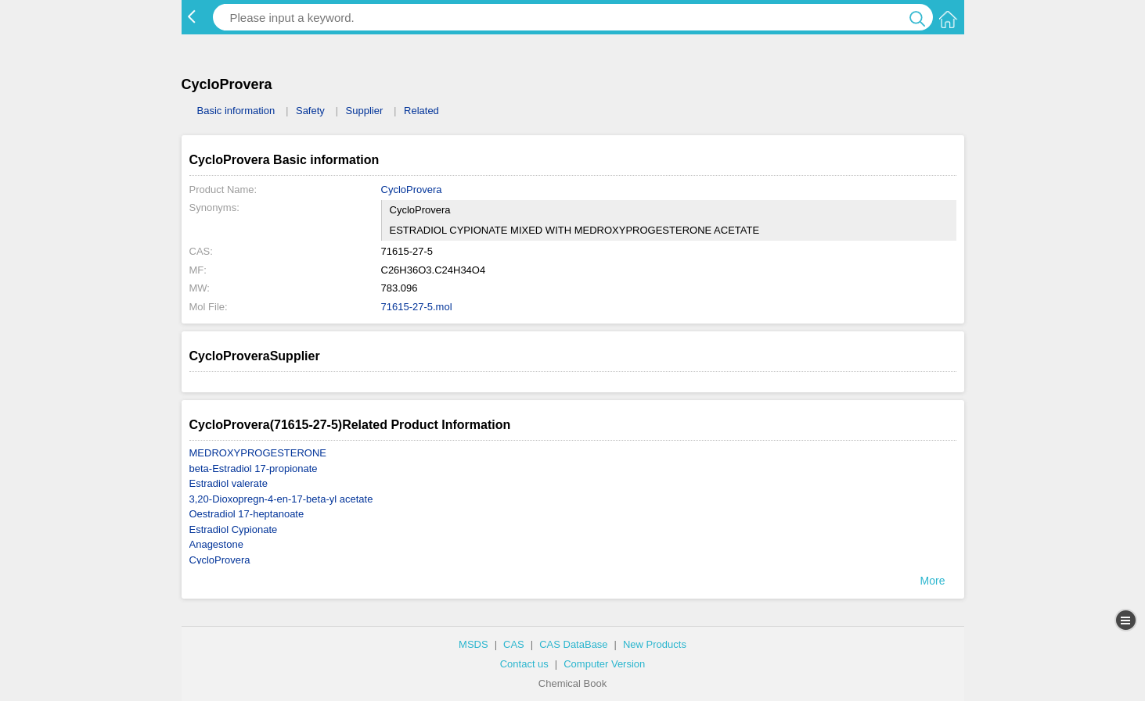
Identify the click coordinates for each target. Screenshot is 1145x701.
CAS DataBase (573, 644)
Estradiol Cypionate (233, 529)
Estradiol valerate (228, 483)
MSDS (473, 644)
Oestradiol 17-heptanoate (246, 514)
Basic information (236, 110)
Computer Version (604, 664)
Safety (310, 110)
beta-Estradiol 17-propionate (253, 468)
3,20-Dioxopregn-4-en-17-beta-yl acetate (281, 499)
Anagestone (216, 544)
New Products (654, 644)
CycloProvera (411, 189)
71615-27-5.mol (416, 307)
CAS (513, 644)
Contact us (524, 664)
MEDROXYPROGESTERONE (258, 453)
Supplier (364, 110)
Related (421, 110)
